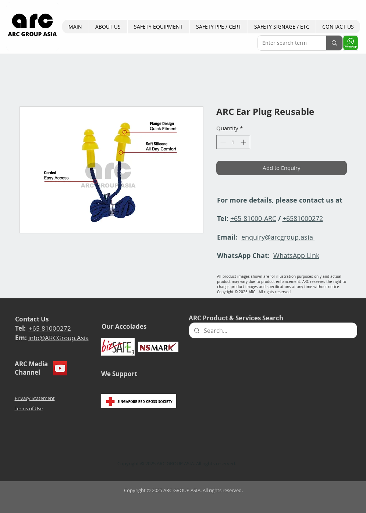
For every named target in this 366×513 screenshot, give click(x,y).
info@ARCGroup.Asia (58, 338)
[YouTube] (60, 368)
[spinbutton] (233, 142)
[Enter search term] (286, 43)
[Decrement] (222, 142)
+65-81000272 (50, 328)
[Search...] (273, 330)
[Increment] (244, 142)
